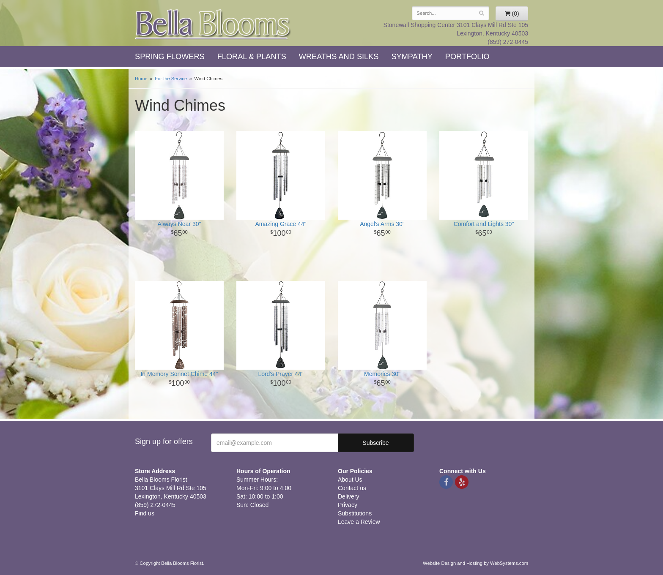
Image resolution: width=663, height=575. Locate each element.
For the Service (171, 78)
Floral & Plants (251, 56)
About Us (350, 479)
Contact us (352, 488)
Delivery (348, 496)
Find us (144, 513)
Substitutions (355, 513)
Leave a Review (359, 521)
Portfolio (467, 56)
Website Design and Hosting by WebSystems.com (475, 563)
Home (141, 78)
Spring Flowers (170, 56)
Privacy (347, 504)
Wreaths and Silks (339, 56)
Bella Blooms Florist (213, 24)
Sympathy (411, 56)
